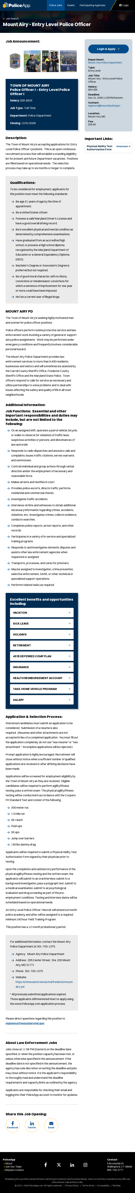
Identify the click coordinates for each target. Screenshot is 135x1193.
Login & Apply (106, 49)
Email (51, 1127)
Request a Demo (14, 1170)
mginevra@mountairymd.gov (104, 105)
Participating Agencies (92, 5)
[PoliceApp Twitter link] (58, 1164)
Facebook (12, 1127)
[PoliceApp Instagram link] (85, 1164)
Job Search (12, 18)
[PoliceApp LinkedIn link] (72, 1164)
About (8, 1163)
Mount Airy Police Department (105, 62)
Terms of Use (88, 1185)
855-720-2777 (115, 1170)
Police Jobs (55, 5)
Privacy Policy (72, 1185)
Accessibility (103, 1185)
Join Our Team (13, 1166)
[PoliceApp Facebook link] (45, 1164)
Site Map (116, 1185)
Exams (71, 5)
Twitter (32, 1127)
